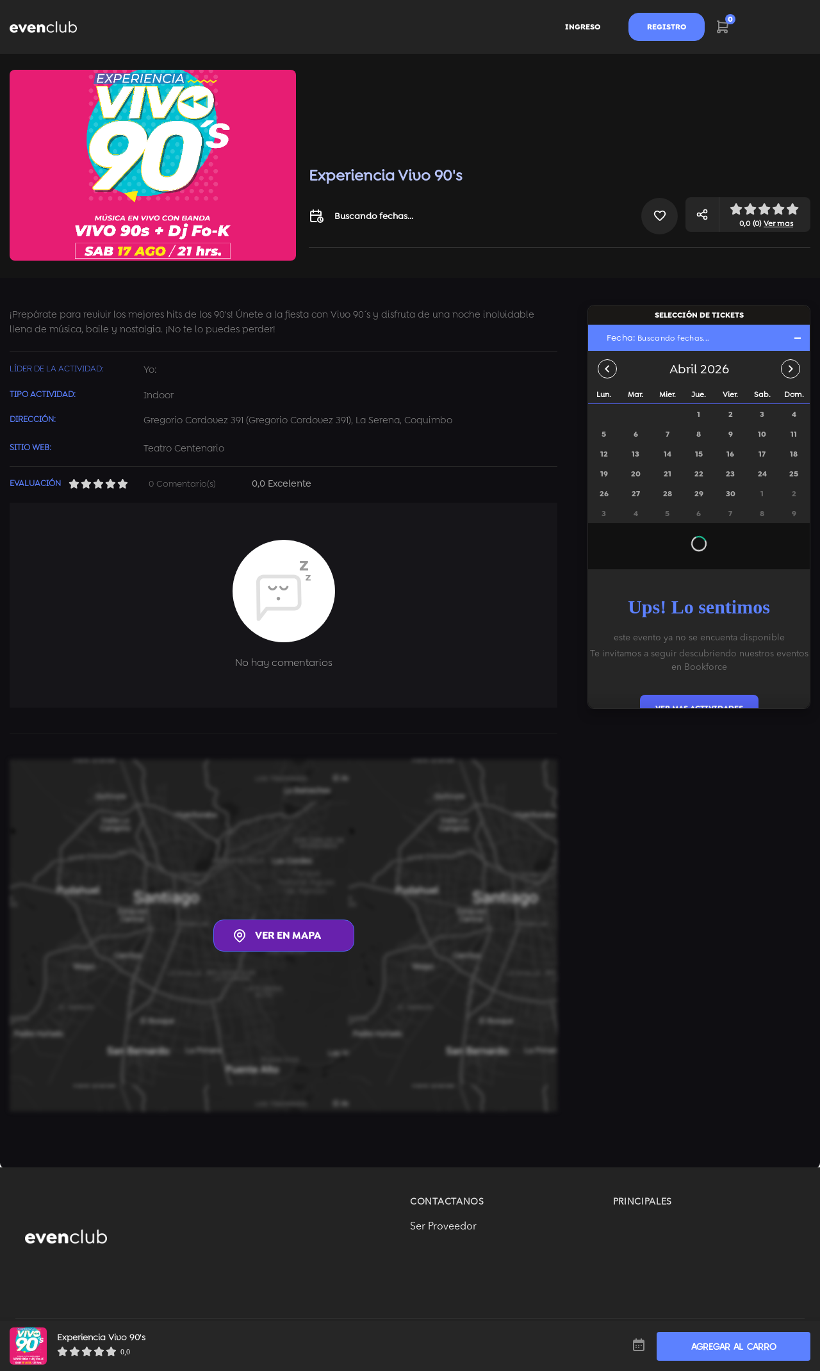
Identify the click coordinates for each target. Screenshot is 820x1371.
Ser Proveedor (443, 1227)
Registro (666, 27)
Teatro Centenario (184, 448)
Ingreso (582, 27)
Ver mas (778, 223)
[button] (702, 214)
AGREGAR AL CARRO (733, 1346)
